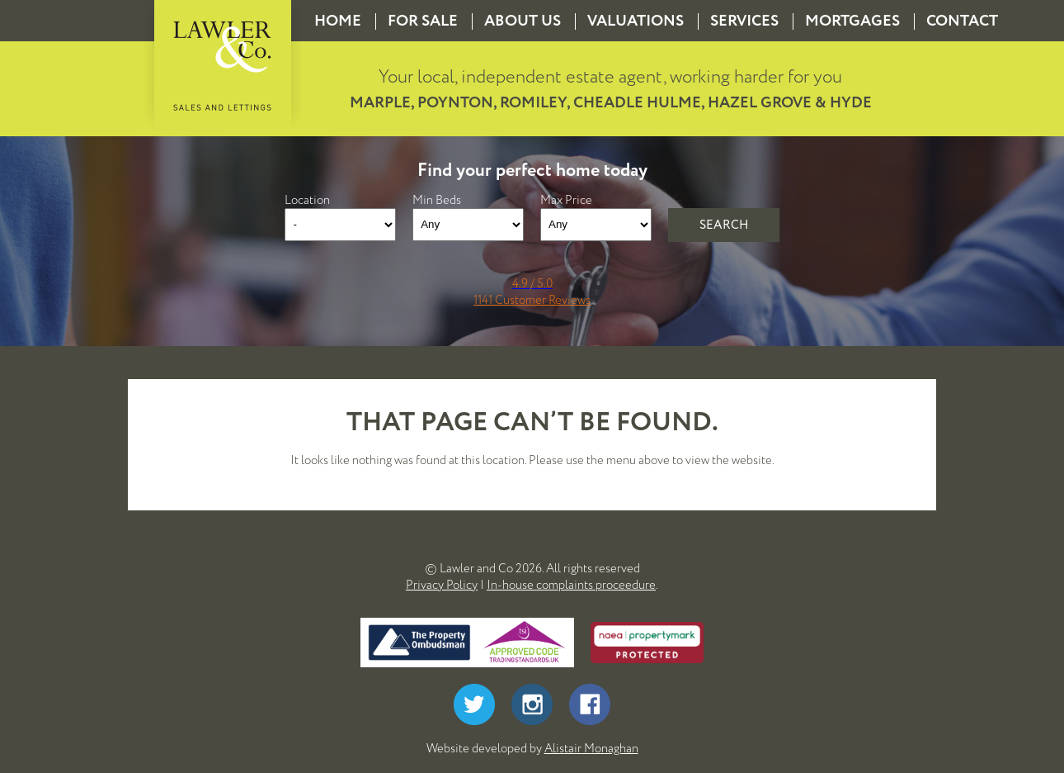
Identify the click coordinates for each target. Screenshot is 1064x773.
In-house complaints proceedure (571, 584)
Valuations (635, 21)
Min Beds (436, 200)
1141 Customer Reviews (532, 300)
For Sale (423, 21)
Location (307, 200)
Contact (962, 21)
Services (744, 21)
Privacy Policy (442, 584)
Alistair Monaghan (591, 748)
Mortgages (852, 21)
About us (522, 21)
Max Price (566, 200)
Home (337, 21)
